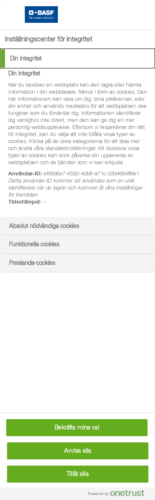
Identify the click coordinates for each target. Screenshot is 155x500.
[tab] (77, 58)
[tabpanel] (78, 142)
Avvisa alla (77, 450)
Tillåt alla (77, 474)
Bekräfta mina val (77, 427)
